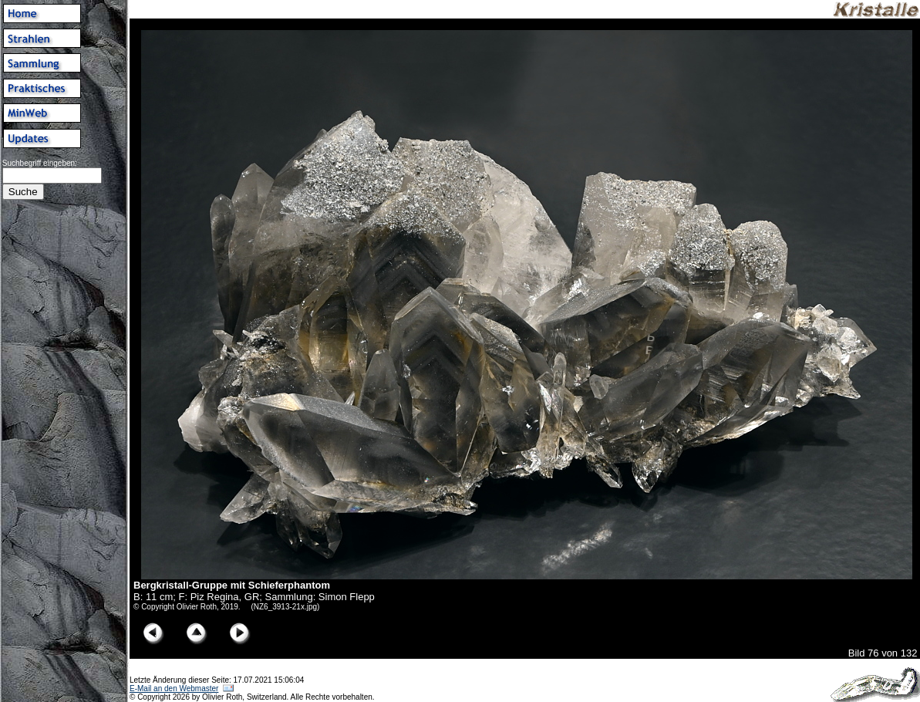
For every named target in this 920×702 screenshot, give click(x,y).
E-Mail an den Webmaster (174, 688)
